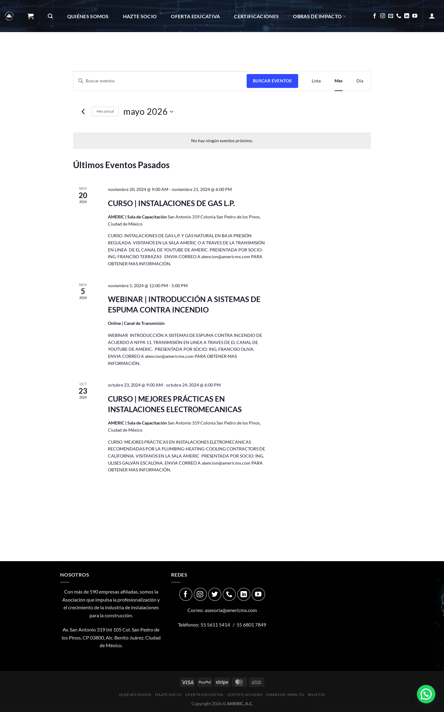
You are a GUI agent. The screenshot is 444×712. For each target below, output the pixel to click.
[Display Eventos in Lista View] (316, 81)
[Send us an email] (390, 16)
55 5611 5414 (215, 624)
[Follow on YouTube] (414, 16)
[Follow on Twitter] (214, 594)
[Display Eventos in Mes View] (339, 81)
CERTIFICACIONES (256, 16)
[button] (426, 694)
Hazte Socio (140, 16)
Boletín (40, 49)
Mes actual (105, 111)
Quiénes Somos (88, 16)
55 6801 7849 (251, 624)
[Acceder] (432, 15)
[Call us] (398, 16)
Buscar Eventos (272, 80)
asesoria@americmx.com (231, 610)
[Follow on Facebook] (374, 16)
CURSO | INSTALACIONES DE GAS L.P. (171, 203)
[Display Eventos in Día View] (359, 81)
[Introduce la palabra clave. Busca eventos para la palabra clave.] (160, 81)
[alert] (222, 140)
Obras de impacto (319, 16)
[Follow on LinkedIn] (406, 16)
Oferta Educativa (195, 16)
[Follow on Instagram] (382, 16)
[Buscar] (50, 16)
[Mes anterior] (83, 111)
